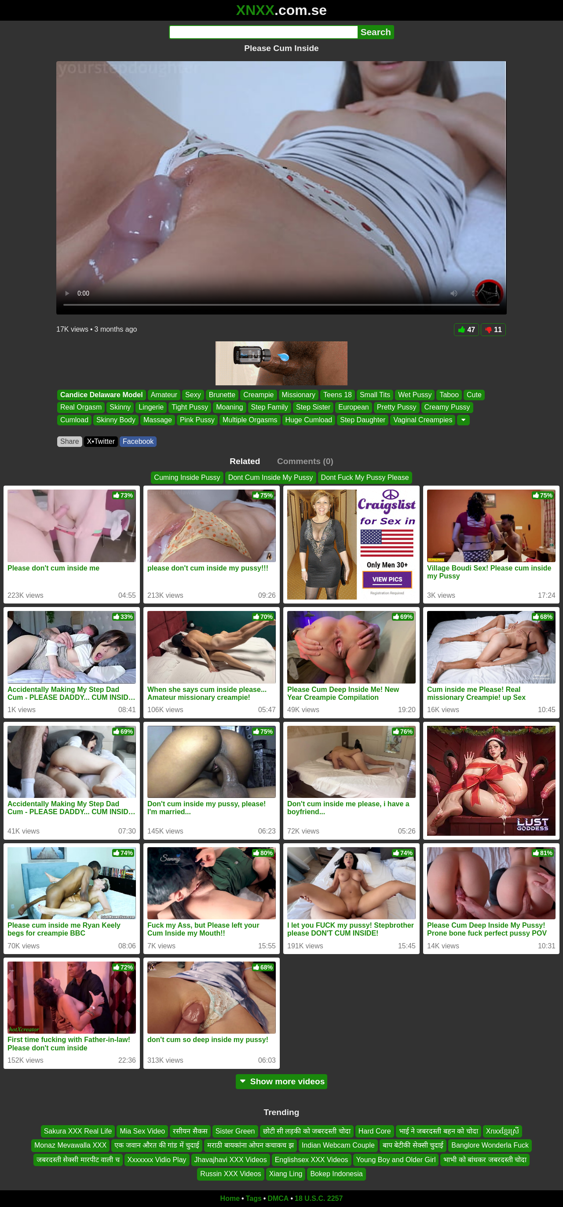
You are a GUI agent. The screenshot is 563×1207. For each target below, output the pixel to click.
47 (466, 329)
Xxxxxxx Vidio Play (157, 1159)
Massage (157, 420)
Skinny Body (115, 420)
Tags (254, 1198)
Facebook (138, 441)
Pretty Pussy (397, 407)
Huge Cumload (309, 420)
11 (493, 329)
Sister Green (235, 1131)
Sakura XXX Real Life (78, 1131)
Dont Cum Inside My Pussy (270, 477)
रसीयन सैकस (190, 1131)
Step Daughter (362, 420)
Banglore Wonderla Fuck (490, 1145)
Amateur (164, 395)
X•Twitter (101, 441)
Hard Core (374, 1131)
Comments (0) (305, 461)
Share (69, 441)
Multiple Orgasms (250, 420)
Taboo (449, 395)
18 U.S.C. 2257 (319, 1198)
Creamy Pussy (447, 407)
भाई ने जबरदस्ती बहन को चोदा (438, 1131)
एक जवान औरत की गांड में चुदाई (156, 1145)
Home (230, 1198)
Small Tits (375, 395)
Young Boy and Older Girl (396, 1159)
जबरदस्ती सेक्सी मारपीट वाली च (78, 1159)
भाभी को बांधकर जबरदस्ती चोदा (484, 1159)
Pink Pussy (197, 420)
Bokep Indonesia (336, 1174)
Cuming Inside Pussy (187, 477)
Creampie (258, 395)
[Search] (263, 32)
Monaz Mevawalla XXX (70, 1145)
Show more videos (281, 1081)
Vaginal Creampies (422, 420)
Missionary (298, 395)
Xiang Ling (286, 1174)
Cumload (74, 420)
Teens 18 (337, 395)
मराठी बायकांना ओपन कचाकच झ (250, 1145)
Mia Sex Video (142, 1131)
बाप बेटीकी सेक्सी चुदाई (413, 1145)
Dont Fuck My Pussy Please (365, 477)
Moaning (229, 407)
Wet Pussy (414, 395)
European (353, 407)
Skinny (120, 407)
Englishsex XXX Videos (311, 1159)
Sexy (193, 395)
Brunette (222, 395)
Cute (474, 395)
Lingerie (151, 407)
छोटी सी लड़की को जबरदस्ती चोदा (307, 1131)
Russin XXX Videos (230, 1174)
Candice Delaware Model (101, 395)
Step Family (269, 407)
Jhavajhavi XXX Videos (230, 1159)
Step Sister (313, 407)
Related (245, 461)
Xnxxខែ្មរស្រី (502, 1131)
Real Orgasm (81, 407)
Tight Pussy (190, 407)
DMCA (278, 1198)
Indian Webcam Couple (338, 1145)
